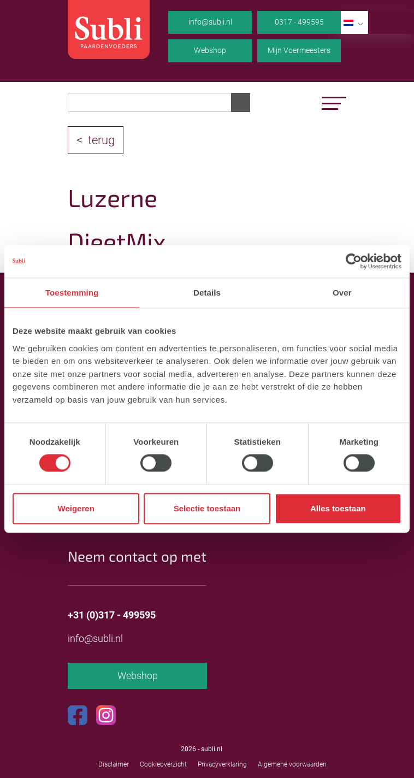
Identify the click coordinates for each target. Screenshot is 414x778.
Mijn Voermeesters (299, 50)
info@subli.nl (210, 21)
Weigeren (76, 508)
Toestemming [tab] (72, 292)
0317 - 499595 (299, 21)
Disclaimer (113, 764)
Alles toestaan (338, 508)
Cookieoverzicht (163, 764)
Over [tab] (342, 292)
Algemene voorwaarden (292, 764)
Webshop (210, 50)
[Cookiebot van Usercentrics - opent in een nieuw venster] (353, 261)
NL (356, 22)
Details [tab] (207, 292)
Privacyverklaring (222, 764)
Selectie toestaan (207, 508)
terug (101, 140)
